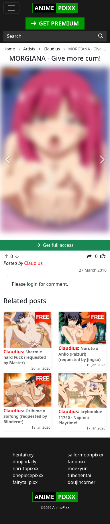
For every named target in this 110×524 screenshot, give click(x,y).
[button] (8, 160)
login (32, 284)
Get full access (54, 245)
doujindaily (24, 461)
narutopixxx (25, 468)
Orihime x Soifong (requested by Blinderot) (25, 416)
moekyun (78, 468)
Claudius (13, 351)
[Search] (101, 36)
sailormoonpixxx (85, 455)
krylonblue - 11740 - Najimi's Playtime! (81, 417)
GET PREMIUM (55, 23)
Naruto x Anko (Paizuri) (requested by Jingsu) (79, 354)
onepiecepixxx (28, 475)
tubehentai (79, 475)
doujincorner (81, 482)
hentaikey (23, 455)
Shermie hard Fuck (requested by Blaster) (24, 357)
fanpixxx (77, 461)
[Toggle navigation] (11, 8)
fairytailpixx (25, 482)
